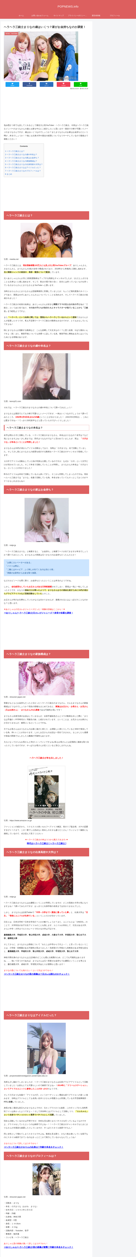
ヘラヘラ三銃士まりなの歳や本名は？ (21, 154)
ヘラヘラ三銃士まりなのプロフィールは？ (23, 171)
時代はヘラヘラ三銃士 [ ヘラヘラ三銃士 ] (46, 843)
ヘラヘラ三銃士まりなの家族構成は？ (21, 161)
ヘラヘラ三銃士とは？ (15, 151)
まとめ (8, 174)
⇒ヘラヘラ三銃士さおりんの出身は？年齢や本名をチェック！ (33, 1147)
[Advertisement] (46, 106)
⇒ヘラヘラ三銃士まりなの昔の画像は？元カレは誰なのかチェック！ (37, 974)
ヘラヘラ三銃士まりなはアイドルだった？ (23, 168)
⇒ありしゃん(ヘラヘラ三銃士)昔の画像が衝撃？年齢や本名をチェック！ (38, 1247)
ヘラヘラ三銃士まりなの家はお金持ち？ (22, 158)
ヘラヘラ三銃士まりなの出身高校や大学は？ (24, 164)
